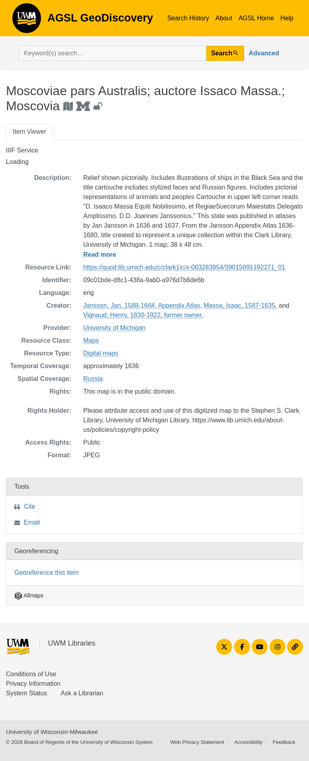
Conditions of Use (31, 674)
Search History (188, 18)
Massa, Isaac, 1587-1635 (239, 305)
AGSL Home (256, 18)
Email (32, 522)
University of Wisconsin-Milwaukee (52, 731)
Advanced (264, 53)
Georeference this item (46, 572)
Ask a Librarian (82, 693)
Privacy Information (33, 683)
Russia (93, 378)
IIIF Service (22, 150)
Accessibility (248, 742)
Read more (99, 254)
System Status (26, 693)
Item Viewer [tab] (29, 131)
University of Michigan (114, 327)
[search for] (112, 53)
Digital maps (100, 353)
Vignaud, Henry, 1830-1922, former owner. (143, 315)
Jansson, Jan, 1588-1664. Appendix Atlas (141, 305)
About (223, 18)
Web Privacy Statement (197, 742)
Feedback (284, 742)
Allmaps (28, 595)
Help (286, 18)
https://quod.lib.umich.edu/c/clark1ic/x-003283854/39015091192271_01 (184, 267)
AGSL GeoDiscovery (26, 20)
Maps (91, 340)
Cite (29, 506)
